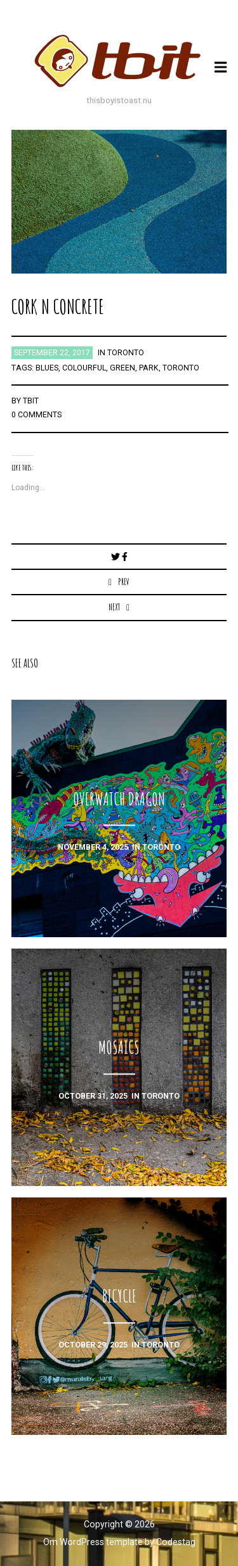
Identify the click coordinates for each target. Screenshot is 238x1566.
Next (114, 607)
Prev (123, 581)
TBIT (31, 400)
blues (47, 367)
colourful (84, 367)
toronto (125, 352)
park (149, 367)
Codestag (175, 1542)
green (122, 367)
